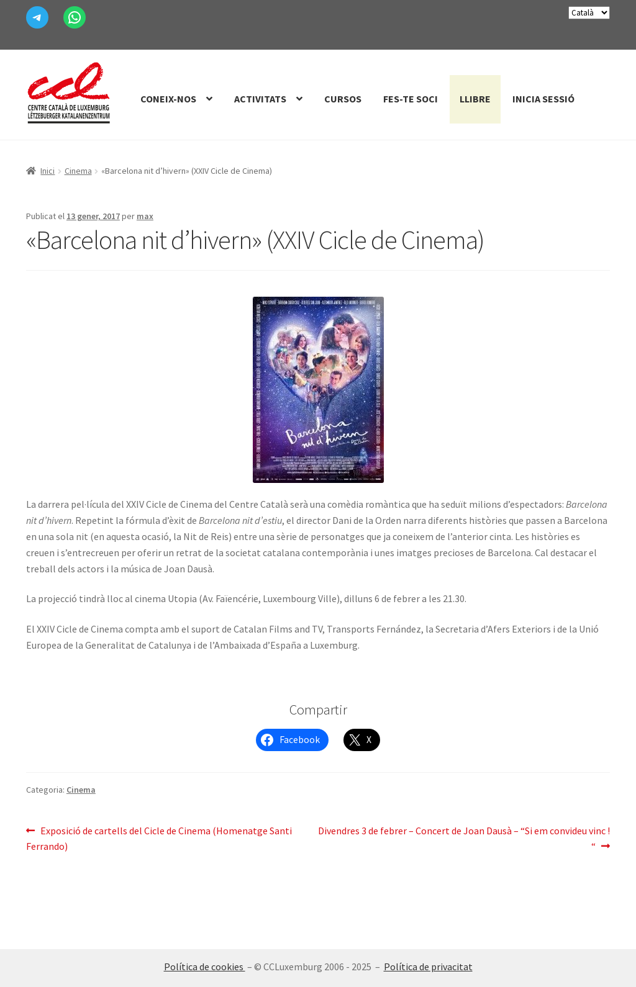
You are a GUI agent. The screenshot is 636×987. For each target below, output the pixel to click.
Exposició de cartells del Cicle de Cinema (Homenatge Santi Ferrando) (159, 838)
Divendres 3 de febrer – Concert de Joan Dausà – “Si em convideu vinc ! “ (464, 838)
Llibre (475, 98)
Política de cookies (204, 966)
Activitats (260, 98)
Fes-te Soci (410, 98)
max (145, 216)
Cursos (342, 98)
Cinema (78, 170)
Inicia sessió (543, 98)
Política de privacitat (428, 966)
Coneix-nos (168, 98)
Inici (47, 170)
